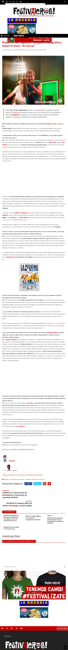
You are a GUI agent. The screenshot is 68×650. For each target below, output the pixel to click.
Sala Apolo (41, 110)
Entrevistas (21, 479)
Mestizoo (30, 403)
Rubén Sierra (35, 479)
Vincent (12, 461)
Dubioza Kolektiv (52, 333)
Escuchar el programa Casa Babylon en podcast (18, 449)
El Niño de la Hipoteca (21, 213)
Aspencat (13, 217)
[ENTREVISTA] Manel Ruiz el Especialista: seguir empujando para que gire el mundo (55, 512)
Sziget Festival (41, 340)
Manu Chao (52, 142)
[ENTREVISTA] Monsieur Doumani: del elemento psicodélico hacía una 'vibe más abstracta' (11, 510)
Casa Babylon (20, 426)
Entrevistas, (28, 50)
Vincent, (44, 50)
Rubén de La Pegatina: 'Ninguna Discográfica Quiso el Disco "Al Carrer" (31, 44)
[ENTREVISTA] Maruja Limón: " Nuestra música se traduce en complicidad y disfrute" (33, 509)
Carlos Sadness (24, 217)
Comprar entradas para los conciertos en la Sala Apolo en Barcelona (22, 475)
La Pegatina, (33, 50)
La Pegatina (28, 479)
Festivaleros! (5, 648)
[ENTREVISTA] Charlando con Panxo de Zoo (11, 519)
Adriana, (17, 50)
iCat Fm (32, 419)
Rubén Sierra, (40, 50)
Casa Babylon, (23, 50)
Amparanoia (10, 257)
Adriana (15, 470)
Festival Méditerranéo (49, 124)
